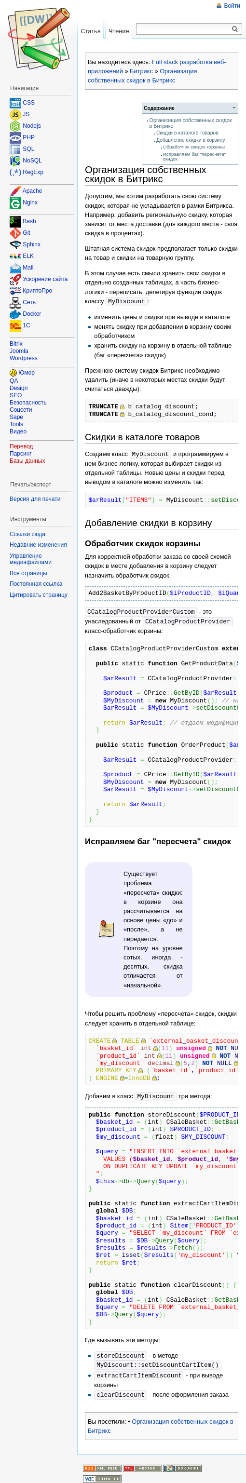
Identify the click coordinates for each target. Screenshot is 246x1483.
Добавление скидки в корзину (190, 140)
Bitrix (16, 343)
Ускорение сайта (45, 279)
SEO (16, 395)
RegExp (33, 172)
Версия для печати (35, 499)
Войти (232, 5)
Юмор (26, 372)
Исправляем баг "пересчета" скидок (194, 156)
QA (14, 380)
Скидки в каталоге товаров (187, 132)
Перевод (21, 446)
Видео (18, 431)
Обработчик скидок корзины (194, 146)
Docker (32, 314)
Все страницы (28, 573)
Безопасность (28, 402)
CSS (29, 102)
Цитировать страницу (39, 595)
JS (26, 114)
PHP (29, 137)
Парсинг (21, 453)
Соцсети (21, 409)
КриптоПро (37, 291)
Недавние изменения (38, 544)
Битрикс (141, 71)
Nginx (30, 202)
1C (26, 326)
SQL (28, 149)
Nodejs (32, 125)
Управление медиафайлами (31, 559)
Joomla (19, 351)
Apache (32, 191)
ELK (28, 256)
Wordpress (24, 358)
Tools (16, 424)
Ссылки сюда (27, 534)
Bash (29, 221)
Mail (28, 268)
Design (18, 388)
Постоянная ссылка (36, 583)
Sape (16, 417)
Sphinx (32, 245)
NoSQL (32, 160)
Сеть (29, 302)
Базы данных (27, 461)
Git (26, 233)
